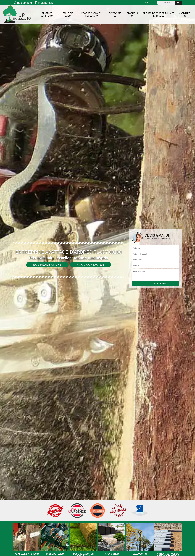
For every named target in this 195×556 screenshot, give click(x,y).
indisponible (22, 2)
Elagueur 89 (132, 14)
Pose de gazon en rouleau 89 (91, 14)
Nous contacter (90, 264)
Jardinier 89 (184, 14)
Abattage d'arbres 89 (47, 14)
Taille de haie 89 (68, 14)
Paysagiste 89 (115, 14)
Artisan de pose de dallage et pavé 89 (158, 14)
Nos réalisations (47, 264)
